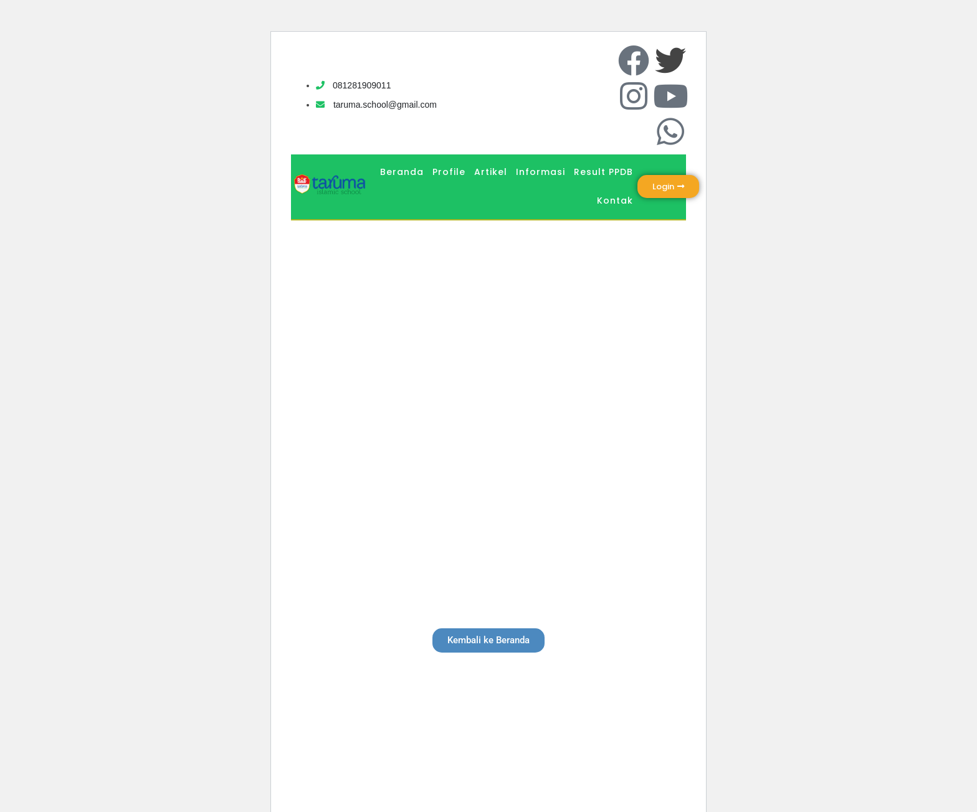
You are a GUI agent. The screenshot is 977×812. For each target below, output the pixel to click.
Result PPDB (603, 172)
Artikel (490, 172)
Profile (448, 172)
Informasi (540, 172)
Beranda (402, 172)
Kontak (615, 200)
